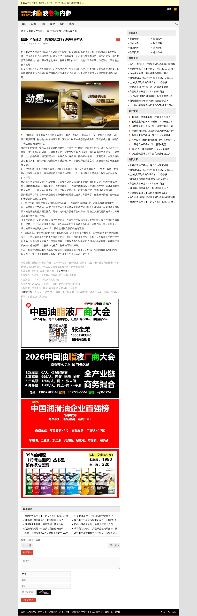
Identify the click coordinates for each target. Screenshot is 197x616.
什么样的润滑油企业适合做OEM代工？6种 (151, 105)
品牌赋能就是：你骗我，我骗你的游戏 (43, 528)
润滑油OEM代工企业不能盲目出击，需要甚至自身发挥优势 (159, 78)
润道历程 (134, 48)
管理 (38, 540)
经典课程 (157, 43)
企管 (52, 23)
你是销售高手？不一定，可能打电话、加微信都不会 (155, 68)
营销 (62, 23)
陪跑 (71, 23)
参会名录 (134, 38)
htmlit (173, 612)
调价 (30, 540)
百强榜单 (157, 38)
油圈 (33, 23)
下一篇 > (114, 545)
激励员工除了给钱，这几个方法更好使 (148, 87)
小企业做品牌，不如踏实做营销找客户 (93, 516)
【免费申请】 (63, 271)
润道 (43, 23)
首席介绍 (157, 48)
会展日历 (134, 52)
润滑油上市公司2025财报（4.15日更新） (152, 121)
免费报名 (76, 3)
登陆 (169, 9)
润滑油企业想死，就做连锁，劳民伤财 (43, 524)
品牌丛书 (157, 52)
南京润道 (27, 292)
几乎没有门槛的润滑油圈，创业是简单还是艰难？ (154, 96)
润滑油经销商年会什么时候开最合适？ (43, 520)
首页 (24, 23)
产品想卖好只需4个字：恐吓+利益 (146, 91)
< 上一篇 (27, 545)
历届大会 (134, 43)
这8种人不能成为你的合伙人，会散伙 (148, 82)
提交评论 (28, 600)
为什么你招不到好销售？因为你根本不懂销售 (152, 64)
